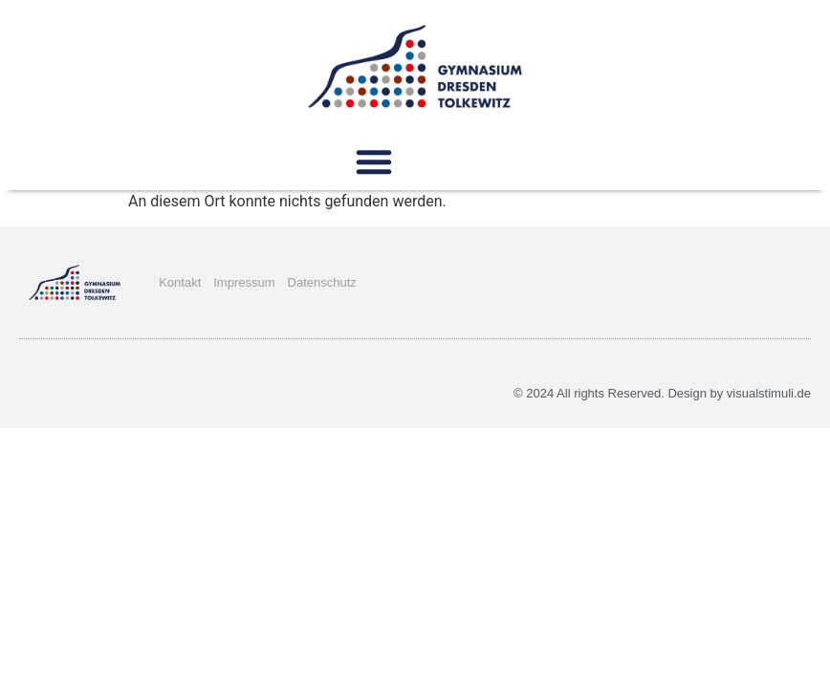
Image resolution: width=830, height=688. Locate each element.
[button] (374, 161)
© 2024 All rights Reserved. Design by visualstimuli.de (662, 393)
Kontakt (180, 282)
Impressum (243, 282)
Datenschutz (322, 282)
